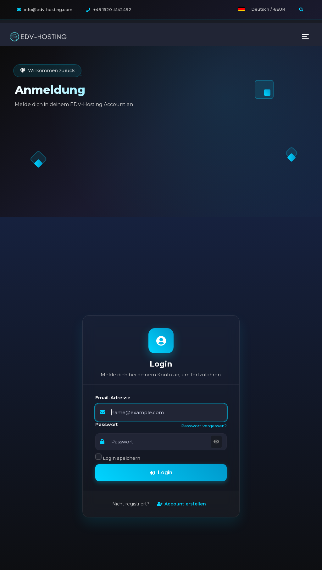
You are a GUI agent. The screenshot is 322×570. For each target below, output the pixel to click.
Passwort (106, 346)
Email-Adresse (112, 319)
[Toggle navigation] (305, 13)
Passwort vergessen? (204, 347)
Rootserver (243, 561)
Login (161, 394)
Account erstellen (181, 425)
